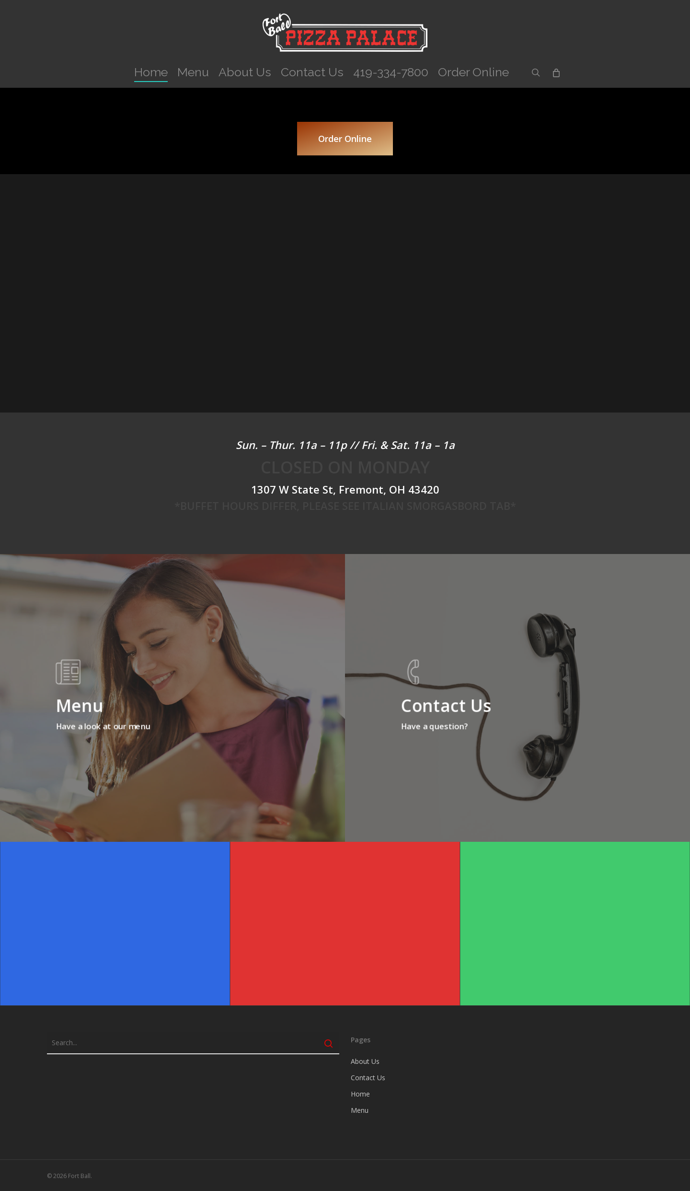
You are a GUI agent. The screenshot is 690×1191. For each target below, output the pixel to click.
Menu (359, 1110)
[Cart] (556, 72)
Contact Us (368, 1077)
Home (360, 1093)
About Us (365, 1061)
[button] (345, 138)
